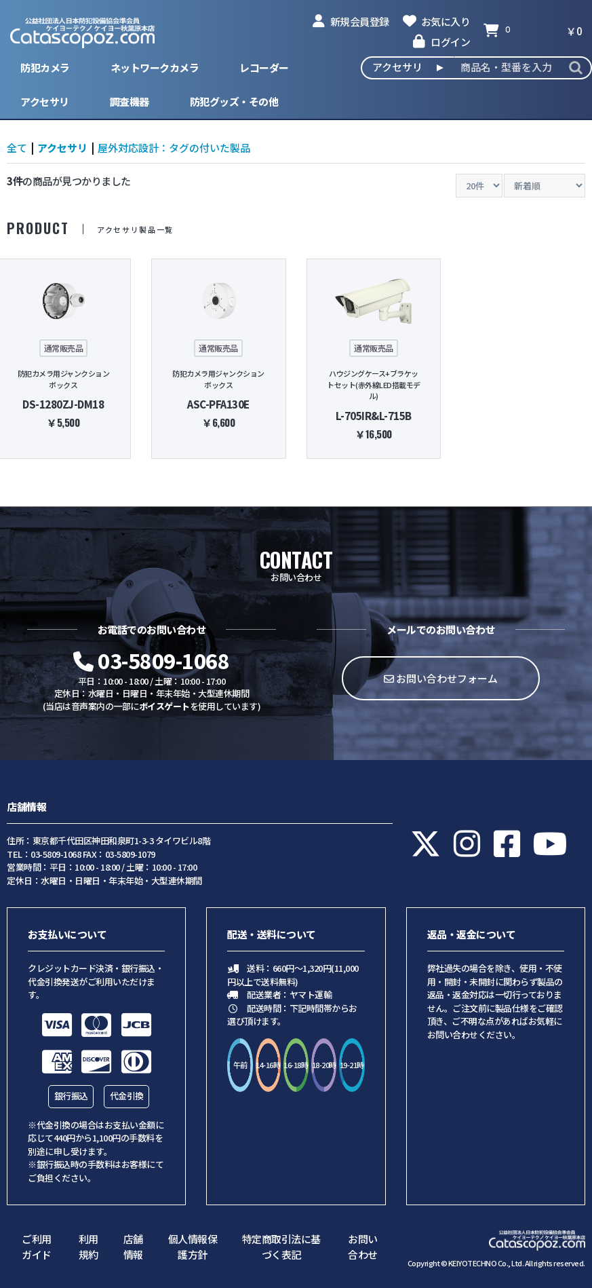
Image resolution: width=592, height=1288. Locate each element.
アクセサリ (44, 101)
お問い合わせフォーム (441, 678)
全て (17, 147)
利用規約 (88, 1247)
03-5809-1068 (151, 660)
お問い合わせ (363, 1247)
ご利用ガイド (37, 1247)
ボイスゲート (164, 706)
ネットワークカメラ (155, 67)
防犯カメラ (45, 67)
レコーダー (264, 67)
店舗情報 (133, 1247)
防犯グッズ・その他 (234, 101)
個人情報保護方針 (193, 1247)
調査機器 (129, 101)
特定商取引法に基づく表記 (281, 1247)
